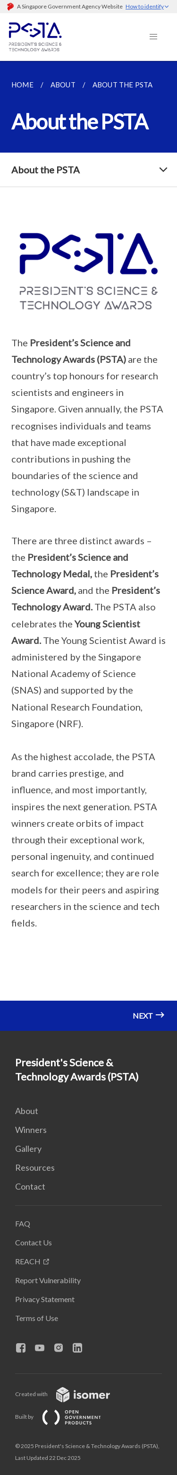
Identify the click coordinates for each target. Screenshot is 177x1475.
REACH (28, 1261)
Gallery (28, 1148)
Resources (35, 1167)
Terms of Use (36, 1317)
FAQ (22, 1223)
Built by (65, 1416)
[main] (88, 546)
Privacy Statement (45, 1299)
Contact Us (33, 1242)
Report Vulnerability (48, 1280)
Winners (31, 1129)
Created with (70, 1394)
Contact (30, 1186)
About (26, 1111)
